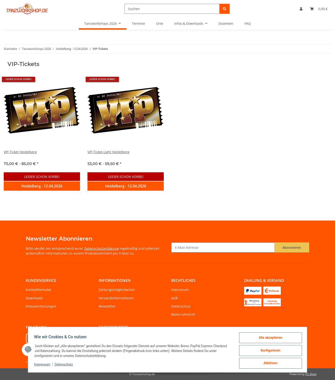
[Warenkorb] (318, 9)
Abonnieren (291, 247)
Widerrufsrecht (183, 314)
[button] (301, 9)
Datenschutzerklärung (101, 248)
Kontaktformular (38, 289)
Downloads (34, 298)
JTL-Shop (310, 374)
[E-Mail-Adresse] (223, 247)
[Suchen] (172, 9)
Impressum (44, 365)
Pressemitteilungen (41, 306)
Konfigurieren (269, 351)
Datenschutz (65, 365)
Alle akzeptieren (269, 339)
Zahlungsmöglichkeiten (117, 289)
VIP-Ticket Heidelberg (20, 152)
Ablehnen (269, 363)
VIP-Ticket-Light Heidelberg (108, 152)
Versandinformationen (116, 298)
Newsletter (107, 306)
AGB (174, 298)
